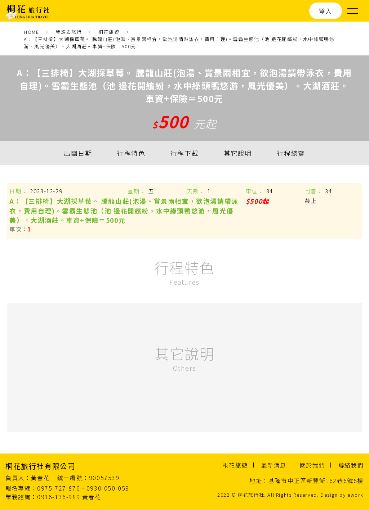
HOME (31, 31)
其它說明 (238, 153)
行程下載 (184, 153)
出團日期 (78, 153)
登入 (326, 10)
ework (355, 494)
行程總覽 (291, 153)
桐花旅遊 (108, 31)
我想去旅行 (68, 31)
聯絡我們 (351, 465)
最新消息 (273, 465)
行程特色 (131, 153)
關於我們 (312, 465)
